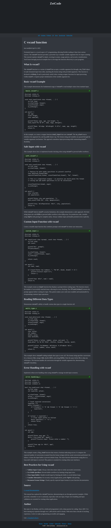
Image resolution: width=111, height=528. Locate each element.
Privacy (64, 523)
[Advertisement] (55, 20)
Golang (43, 35)
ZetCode (55, 3)
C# (53, 35)
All (39, 35)
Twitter (46, 523)
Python (49, 35)
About (69, 523)
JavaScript (62, 35)
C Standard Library (32, 518)
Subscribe (69, 35)
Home (41, 523)
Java (56, 35)
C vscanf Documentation (31, 490)
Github (51, 523)
